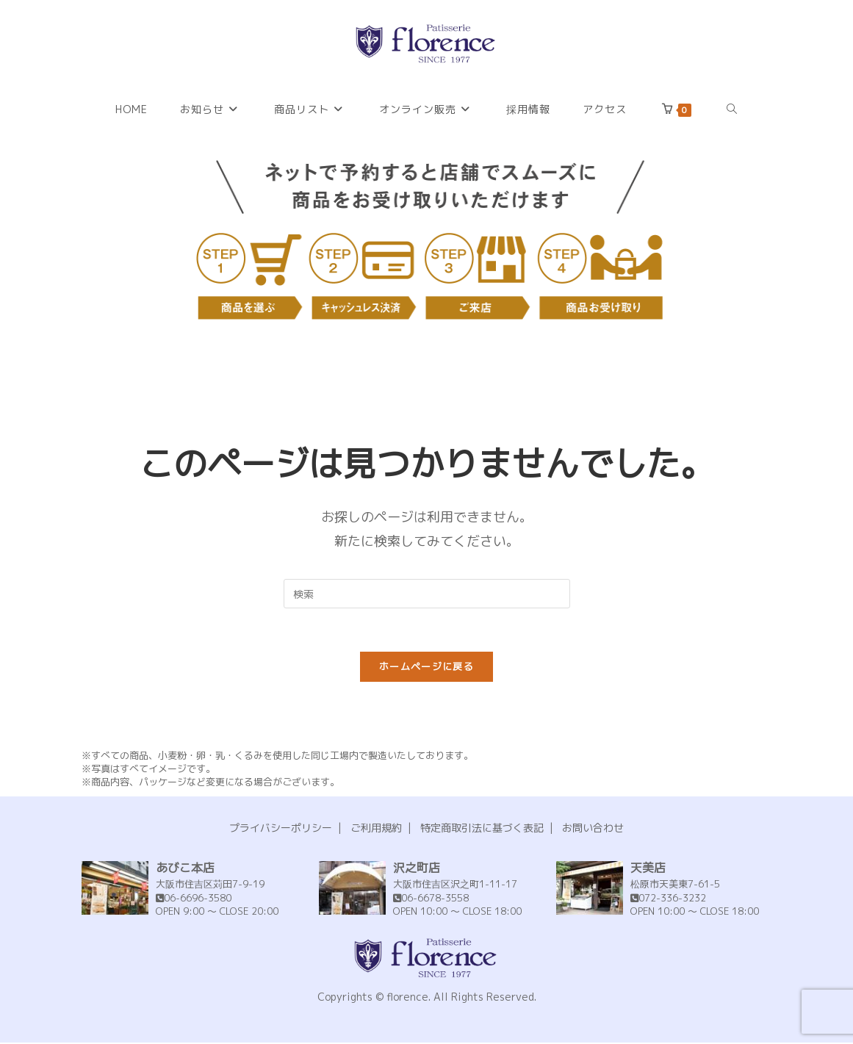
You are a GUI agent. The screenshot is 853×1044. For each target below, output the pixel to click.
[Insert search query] (427, 593)
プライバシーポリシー (280, 829)
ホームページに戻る (426, 667)
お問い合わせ (593, 829)
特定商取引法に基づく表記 (482, 829)
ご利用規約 (376, 829)
